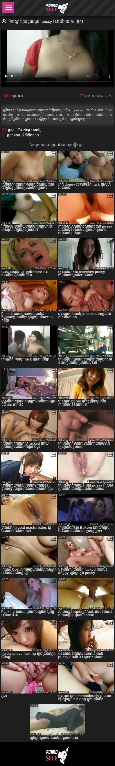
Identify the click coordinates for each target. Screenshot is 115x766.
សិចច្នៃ (37, 130)
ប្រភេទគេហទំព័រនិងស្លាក (23, 135)
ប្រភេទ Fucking (19, 130)
